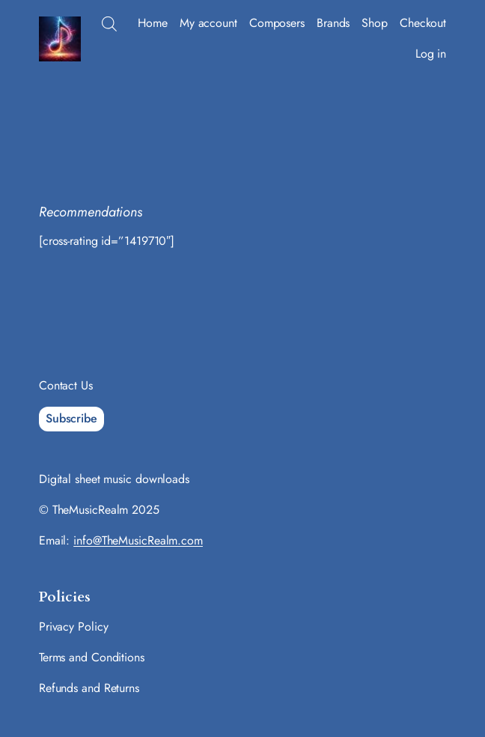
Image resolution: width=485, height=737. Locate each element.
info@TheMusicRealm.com (138, 540)
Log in (430, 53)
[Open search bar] (109, 23)
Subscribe (71, 418)
